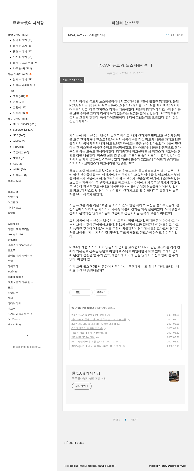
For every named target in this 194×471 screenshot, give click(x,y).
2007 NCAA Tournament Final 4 (88, 314)
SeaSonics (14, 319)
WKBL (19, 169)
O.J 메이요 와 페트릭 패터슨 (87, 328)
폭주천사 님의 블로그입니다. (89, 378)
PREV (116, 419)
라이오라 (13, 266)
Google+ (111, 466)
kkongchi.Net (15, 234)
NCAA (19, 158)
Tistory (163, 466)
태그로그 (13, 202)
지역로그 (13, 197)
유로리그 (20, 152)
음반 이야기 (22, 45)
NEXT (134, 419)
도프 (10, 287)
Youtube (102, 466)
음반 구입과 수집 (25, 62)
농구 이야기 (18, 118)
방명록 (12, 212)
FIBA (18, 146)
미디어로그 (14, 207)
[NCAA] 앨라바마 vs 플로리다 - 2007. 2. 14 (94, 341)
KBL (17, 163)
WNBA (18, 141)
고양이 (19, 107)
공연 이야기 (22, 51)
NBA (18, 135)
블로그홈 (13, 191)
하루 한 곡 (22, 68)
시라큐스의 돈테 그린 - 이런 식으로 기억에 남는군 (98, 319)
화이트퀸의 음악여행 (20, 255)
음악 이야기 (18, 34)
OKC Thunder (24, 124)
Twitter (81, 466)
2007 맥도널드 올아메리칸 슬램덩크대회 (93, 323)
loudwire (12, 271)
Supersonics (23, 129)
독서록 (20, 113)
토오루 (12, 250)
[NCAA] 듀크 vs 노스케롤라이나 (86, 35)
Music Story (14, 324)
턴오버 (12, 308)
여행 (18, 101)
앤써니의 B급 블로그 (20, 313)
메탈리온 (13, 292)
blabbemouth (15, 276)
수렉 (10, 260)
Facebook (91, 466)
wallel (184, 466)
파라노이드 (14, 303)
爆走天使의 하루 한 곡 (21, 282)
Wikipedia (13, 223)
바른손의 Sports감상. (20, 245)
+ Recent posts (74, 442)
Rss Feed (69, 466)
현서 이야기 (22, 79)
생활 (20, 96)
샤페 (10, 298)
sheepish (13, 239)
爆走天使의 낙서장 (28, 23)
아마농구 (19, 175)
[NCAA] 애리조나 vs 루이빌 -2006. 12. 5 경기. (96, 346)
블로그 (14, 180)
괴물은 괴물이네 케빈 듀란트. (87, 332)
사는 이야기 (19, 74)
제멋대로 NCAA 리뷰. (83, 337)
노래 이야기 (22, 57)
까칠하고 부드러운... (20, 229)
